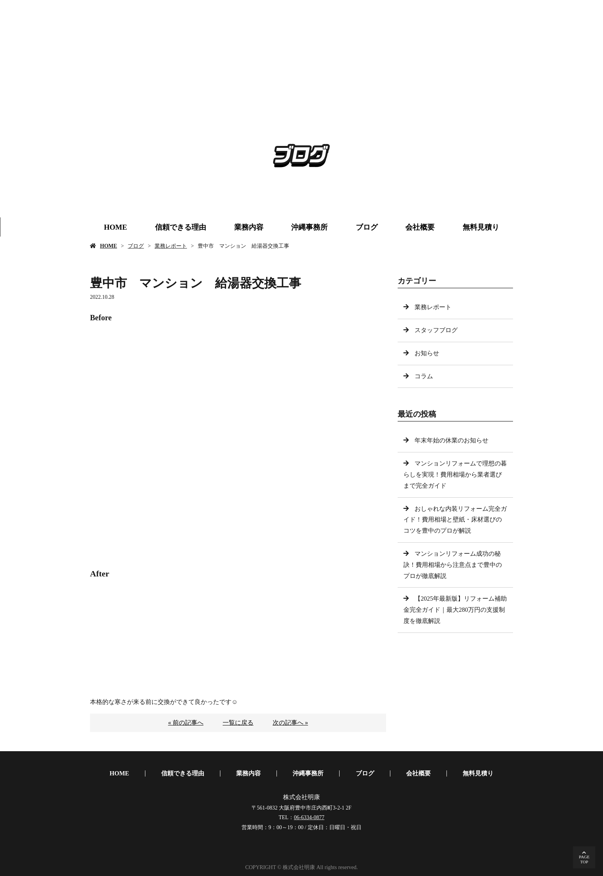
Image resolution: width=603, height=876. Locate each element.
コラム (424, 376)
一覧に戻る (238, 722)
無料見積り (481, 227)
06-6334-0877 (309, 817)
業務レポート (171, 246)
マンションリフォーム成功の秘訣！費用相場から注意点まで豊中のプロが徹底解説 (452, 564)
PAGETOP (584, 859)
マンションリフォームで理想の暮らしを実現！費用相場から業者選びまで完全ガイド (455, 474)
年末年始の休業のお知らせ (451, 440)
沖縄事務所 (309, 227)
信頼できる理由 (180, 227)
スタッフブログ (436, 330)
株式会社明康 (301, 797)
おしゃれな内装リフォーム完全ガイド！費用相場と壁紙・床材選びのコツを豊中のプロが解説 (455, 519)
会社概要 (420, 227)
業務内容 (248, 227)
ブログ (367, 227)
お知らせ (427, 353)
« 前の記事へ (185, 722)
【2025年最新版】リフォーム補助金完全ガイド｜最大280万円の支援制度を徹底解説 (455, 609)
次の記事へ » (290, 722)
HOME (115, 227)
